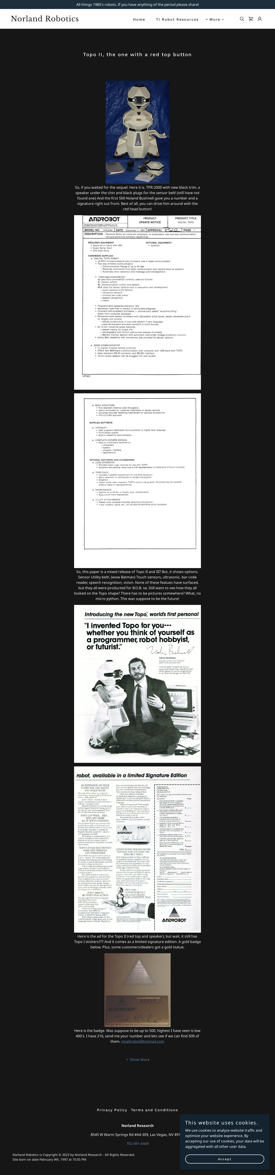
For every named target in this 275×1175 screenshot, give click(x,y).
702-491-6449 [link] (137, 1143)
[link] (46, 20)
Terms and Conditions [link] (154, 1110)
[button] (215, 19)
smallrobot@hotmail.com (142, 1041)
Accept (224, 1159)
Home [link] (139, 19)
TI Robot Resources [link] (177, 19)
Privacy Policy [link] (112, 1110)
